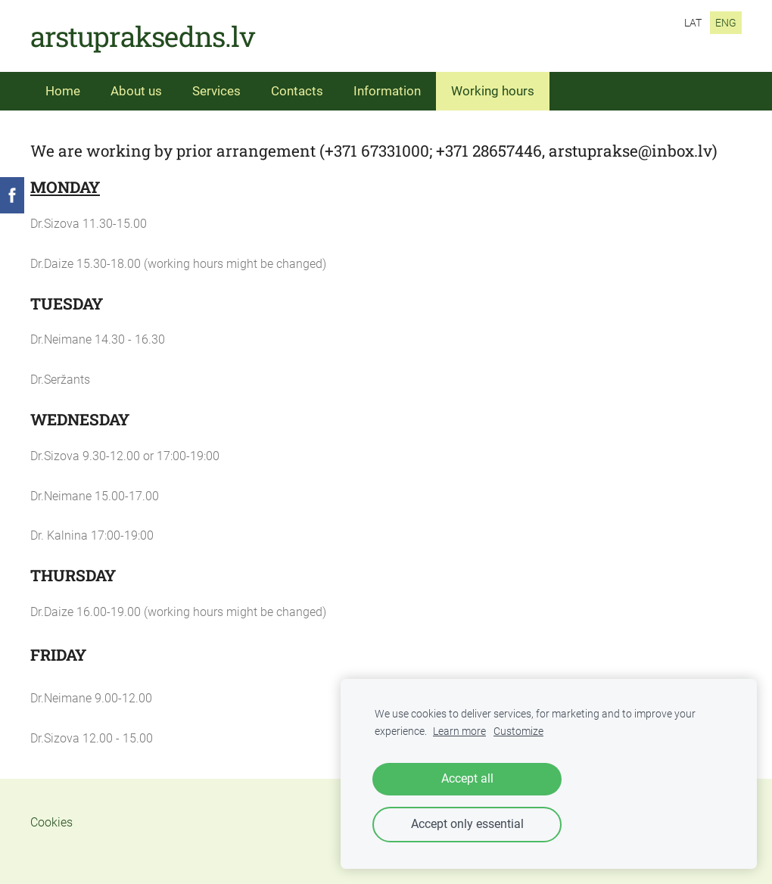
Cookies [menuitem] (51, 822)
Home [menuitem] (62, 90)
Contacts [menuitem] (297, 90)
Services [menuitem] (216, 90)
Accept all (467, 778)
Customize (518, 731)
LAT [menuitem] (693, 23)
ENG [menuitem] (725, 23)
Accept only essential (467, 824)
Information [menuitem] (387, 90)
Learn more (459, 731)
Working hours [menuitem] (492, 90)
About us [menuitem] (136, 90)
